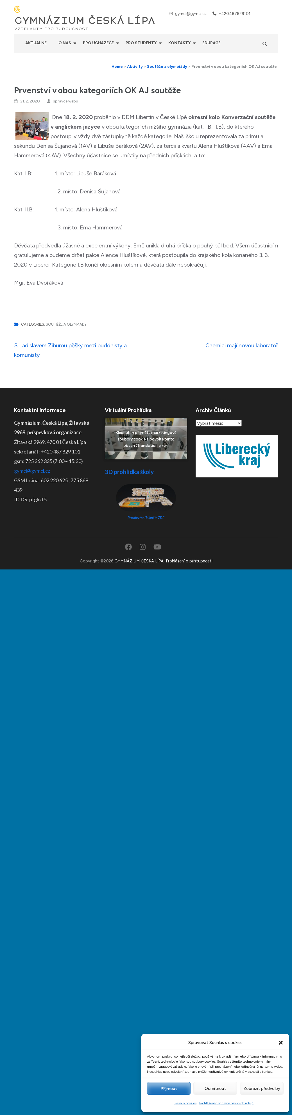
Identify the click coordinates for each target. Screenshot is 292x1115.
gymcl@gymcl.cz (191, 13)
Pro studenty (141, 43)
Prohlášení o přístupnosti (189, 561)
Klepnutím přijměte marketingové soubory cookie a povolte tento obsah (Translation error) (146, 439)
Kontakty (179, 43)
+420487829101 (234, 13)
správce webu (65, 101)
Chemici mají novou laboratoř (241, 345)
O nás (64, 43)
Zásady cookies (185, 1103)
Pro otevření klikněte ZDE (146, 518)
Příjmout (168, 1088)
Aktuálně (36, 43)
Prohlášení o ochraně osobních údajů (226, 1103)
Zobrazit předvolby (261, 1088)
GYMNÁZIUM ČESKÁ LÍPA (84, 20)
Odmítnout (215, 1088)
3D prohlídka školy (129, 471)
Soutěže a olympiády (66, 324)
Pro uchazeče (98, 43)
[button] (281, 1042)
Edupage (211, 43)
